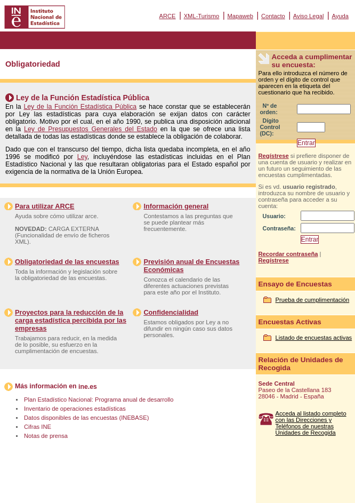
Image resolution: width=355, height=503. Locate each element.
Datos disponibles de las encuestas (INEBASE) (86, 417)
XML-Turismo (202, 16)
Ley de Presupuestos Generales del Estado (90, 129)
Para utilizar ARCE (44, 206)
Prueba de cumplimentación (313, 300)
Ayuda (340, 16)
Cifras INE (37, 427)
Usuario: (274, 216)
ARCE (167, 16)
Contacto (273, 16)
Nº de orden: (269, 108)
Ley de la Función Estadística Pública (79, 106)
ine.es (87, 386)
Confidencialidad (170, 312)
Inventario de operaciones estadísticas (75, 408)
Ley (82, 157)
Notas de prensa (46, 436)
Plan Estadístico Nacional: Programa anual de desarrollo (98, 399)
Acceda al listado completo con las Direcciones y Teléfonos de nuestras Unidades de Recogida (311, 423)
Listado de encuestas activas (314, 337)
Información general (175, 206)
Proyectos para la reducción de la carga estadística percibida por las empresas (70, 320)
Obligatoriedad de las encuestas (67, 262)
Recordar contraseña (288, 254)
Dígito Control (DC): (270, 127)
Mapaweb (240, 16)
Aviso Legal (308, 16)
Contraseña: (279, 228)
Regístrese (274, 156)
